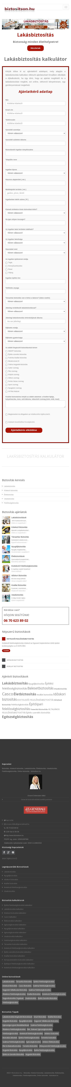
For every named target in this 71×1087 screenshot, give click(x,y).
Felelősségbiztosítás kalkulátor (15, 940)
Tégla (10, 262)
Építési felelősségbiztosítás (44, 1050)
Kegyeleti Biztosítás (10, 1021)
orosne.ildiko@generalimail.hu (17, 824)
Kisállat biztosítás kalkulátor (14, 956)
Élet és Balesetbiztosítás (12, 1046)
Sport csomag (13, 385)
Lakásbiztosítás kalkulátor (14, 909)
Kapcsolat (9, 820)
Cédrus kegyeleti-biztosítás (18, 364)
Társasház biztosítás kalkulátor (16, 944)
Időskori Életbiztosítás (51, 1042)
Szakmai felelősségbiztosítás (44, 986)
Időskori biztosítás (15, 660)
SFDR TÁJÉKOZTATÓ (9, 858)
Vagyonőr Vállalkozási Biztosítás (15, 990)
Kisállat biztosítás (15, 666)
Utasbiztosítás (9, 499)
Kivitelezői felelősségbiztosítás (20, 639)
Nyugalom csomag (14, 388)
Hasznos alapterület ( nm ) (16, 179)
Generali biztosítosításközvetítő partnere (36, 799)
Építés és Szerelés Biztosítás (13, 1054)
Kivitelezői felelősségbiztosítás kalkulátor (19, 948)
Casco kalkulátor (10, 917)
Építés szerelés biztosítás (17, 354)
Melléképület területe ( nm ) (16, 189)
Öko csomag (12, 371)
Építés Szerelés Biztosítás (47, 998)
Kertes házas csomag (16, 381)
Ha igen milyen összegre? (15, 219)
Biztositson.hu (17, 1073)
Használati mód (11, 249)
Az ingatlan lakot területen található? (20, 229)
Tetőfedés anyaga (12, 288)
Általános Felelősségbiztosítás (14, 994)
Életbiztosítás (9, 495)
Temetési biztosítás (39, 709)
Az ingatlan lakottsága (14, 239)
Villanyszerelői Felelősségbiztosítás (52, 1046)
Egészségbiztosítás (17, 716)
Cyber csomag (13, 368)
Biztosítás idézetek (10, 1038)
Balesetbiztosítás (41, 688)
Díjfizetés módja (12, 328)
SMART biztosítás (14, 351)
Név (7, 100)
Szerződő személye (13, 130)
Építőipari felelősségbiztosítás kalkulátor (19, 964)
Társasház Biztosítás (20, 537)
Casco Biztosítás (25, 986)
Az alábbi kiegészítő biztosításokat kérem (21, 348)
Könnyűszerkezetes (15, 266)
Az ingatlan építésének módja (17, 259)
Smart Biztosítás (40, 1017)
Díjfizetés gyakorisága (14, 338)
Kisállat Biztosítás (18, 585)
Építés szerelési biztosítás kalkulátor (17, 952)
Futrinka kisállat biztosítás (17, 358)
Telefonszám (10, 120)
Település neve (11, 160)
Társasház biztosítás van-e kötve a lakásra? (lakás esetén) (28, 298)
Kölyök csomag (13, 375)
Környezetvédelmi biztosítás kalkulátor (18, 960)
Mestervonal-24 (13, 361)
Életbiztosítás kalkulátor (13, 921)
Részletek (35, 48)
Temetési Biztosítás (30, 1046)
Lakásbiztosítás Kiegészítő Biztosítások (17, 1017)
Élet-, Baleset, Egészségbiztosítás (39, 1029)
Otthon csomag (13, 378)
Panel (10, 269)
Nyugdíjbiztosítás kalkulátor (14, 928)
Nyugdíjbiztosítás (18, 547)
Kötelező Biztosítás (19, 527)
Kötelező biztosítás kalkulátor (15, 913)
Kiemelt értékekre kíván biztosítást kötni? (21, 209)
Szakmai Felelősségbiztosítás (40, 990)
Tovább (6, 651)
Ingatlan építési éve (13, 278)
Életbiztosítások (18, 556)
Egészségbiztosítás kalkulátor (15, 925)
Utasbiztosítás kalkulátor (13, 936)
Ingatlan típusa (11, 170)
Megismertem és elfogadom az (29, 414)
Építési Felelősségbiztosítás (44, 981)
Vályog (10, 273)
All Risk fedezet (13, 391)
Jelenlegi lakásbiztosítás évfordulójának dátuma (24, 318)
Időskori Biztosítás (19, 575)
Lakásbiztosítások (18, 517)
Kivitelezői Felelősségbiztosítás (24, 566)
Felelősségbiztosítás (11, 503)
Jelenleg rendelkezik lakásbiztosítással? (21, 308)
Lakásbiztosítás (9, 486)
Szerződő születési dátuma (16, 140)
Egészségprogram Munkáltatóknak (16, 1025)
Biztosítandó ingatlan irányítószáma (19, 150)
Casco (7, 694)
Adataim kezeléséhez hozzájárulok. (21, 422)
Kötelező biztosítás (11, 490)
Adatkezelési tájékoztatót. (40, 414)
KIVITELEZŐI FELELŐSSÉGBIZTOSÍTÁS (35, 699)
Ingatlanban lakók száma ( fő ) (17, 199)
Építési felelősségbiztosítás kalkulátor (18, 905)
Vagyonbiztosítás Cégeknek (13, 998)
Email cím (9, 110)
